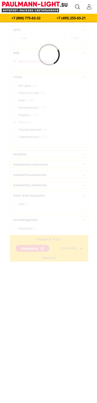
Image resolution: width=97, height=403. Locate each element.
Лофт (25, 100)
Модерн (28, 115)
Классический (31, 93)
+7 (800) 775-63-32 (25, 18)
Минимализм (32, 107)
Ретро (24, 122)
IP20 (23, 204)
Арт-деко (27, 85)
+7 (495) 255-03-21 (71, 18)
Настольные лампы (34, 61)
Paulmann (27, 228)
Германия (27, 253)
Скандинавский (32, 129)
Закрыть (49, 257)
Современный (32, 137)
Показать (32, 249)
